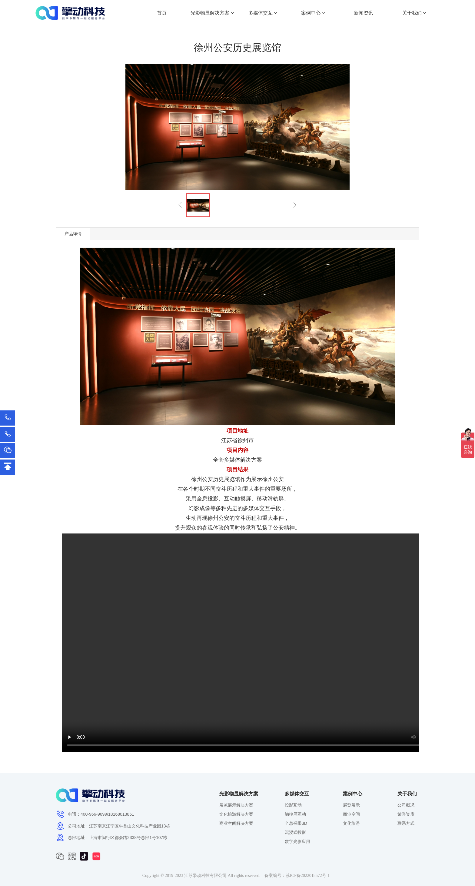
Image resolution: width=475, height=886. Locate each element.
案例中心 (313, 12)
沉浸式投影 (295, 832)
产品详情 (73, 233)
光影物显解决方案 (212, 12)
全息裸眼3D (296, 823)
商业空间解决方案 (236, 823)
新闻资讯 (363, 12)
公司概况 (405, 805)
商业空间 (351, 814)
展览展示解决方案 (236, 805)
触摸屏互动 (295, 814)
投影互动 (293, 805)
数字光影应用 (297, 841)
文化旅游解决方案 (236, 814)
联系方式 (405, 823)
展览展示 (351, 805)
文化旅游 (351, 823)
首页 (162, 12)
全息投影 (207, 499)
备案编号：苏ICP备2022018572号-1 (297, 875)
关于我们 (414, 12)
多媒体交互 (262, 12)
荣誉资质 (405, 814)
